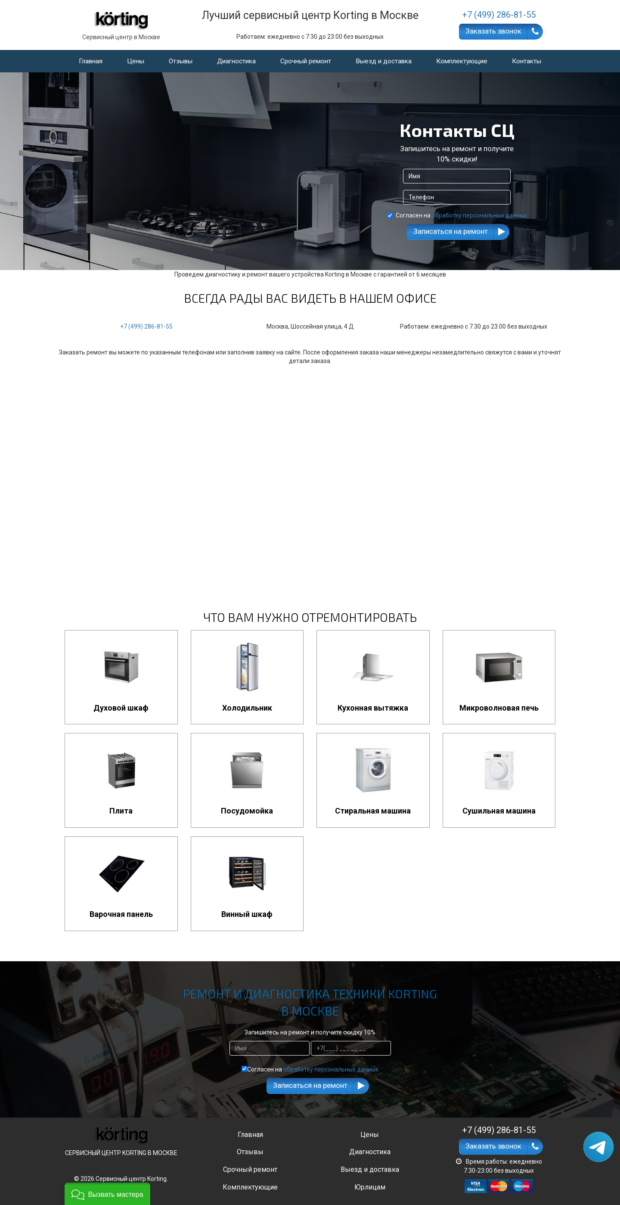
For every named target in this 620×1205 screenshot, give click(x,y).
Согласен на (457, 215)
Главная (90, 61)
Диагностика (236, 61)
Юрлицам (369, 1187)
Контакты (526, 61)
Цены (135, 61)
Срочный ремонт (305, 61)
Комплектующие (461, 61)
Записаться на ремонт (450, 231)
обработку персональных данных (479, 215)
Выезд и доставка (384, 61)
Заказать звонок (493, 31)
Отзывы (180, 61)
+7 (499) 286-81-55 (146, 326)
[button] (107, 1194)
